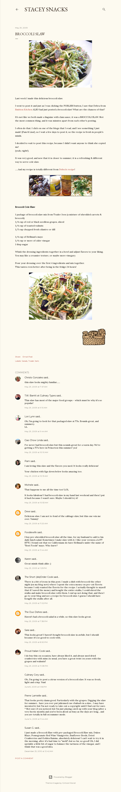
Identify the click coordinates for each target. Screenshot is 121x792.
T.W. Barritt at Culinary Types (40, 395)
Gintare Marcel (69, 783)
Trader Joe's (33, 361)
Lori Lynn (30, 416)
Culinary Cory (32, 674)
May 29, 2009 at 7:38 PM (36, 621)
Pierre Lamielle (33, 695)
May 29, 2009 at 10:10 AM (36, 452)
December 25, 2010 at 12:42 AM (39, 751)
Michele (29, 484)
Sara (27, 630)
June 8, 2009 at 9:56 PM (36, 687)
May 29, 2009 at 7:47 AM (36, 387)
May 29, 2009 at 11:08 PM (36, 666)
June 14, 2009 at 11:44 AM (36, 719)
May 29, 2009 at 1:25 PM (36, 568)
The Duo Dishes (33, 612)
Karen (28, 558)
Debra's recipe (67, 169)
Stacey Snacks (46, 9)
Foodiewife (31, 532)
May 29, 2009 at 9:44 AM (36, 431)
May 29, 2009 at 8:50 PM (36, 642)
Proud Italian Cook (35, 651)
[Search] (104, 9)
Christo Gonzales (34, 377)
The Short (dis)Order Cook (39, 577)
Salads (24, 361)
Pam (27, 461)
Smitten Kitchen (23, 109)
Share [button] (17, 357)
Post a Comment (24, 758)
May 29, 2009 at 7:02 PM (36, 603)
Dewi (27, 511)
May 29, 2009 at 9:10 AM (36, 407)
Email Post (28, 357)
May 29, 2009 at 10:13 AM (36, 476)
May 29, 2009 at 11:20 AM (36, 523)
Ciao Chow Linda (34, 440)
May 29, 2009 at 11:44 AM (36, 550)
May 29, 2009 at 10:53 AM (36, 502)
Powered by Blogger (60, 777)
